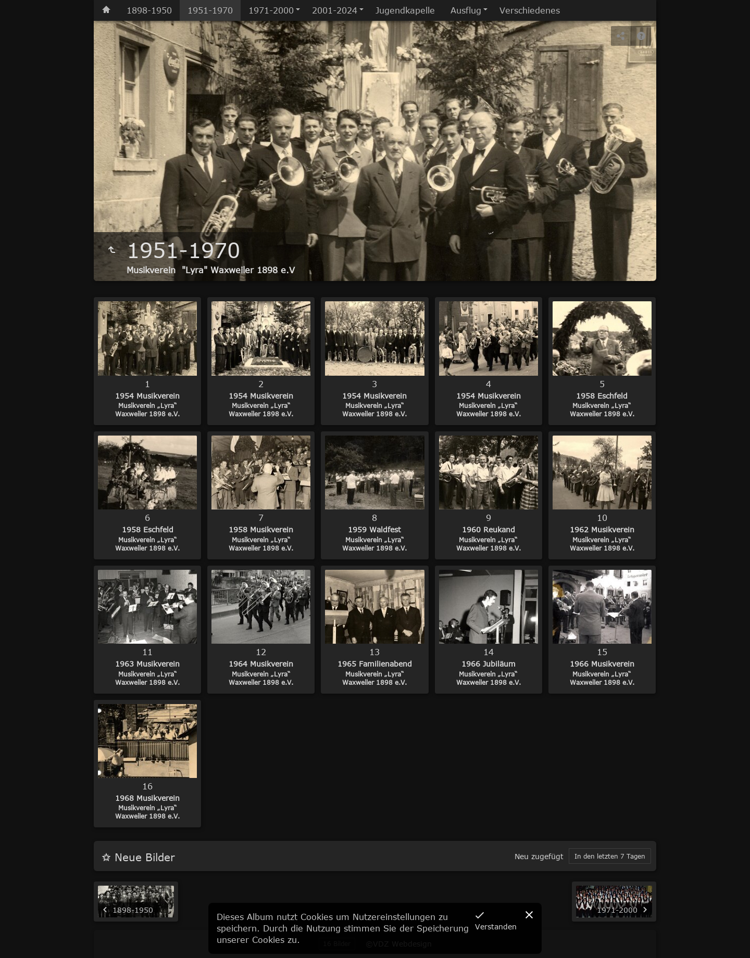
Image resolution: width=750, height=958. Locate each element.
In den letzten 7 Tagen (609, 856)
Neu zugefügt (539, 856)
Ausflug (466, 10)
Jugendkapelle (405, 10)
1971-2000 (271, 10)
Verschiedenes (529, 10)
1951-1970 (210, 10)
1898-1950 (149, 10)
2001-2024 (334, 10)
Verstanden (496, 926)
